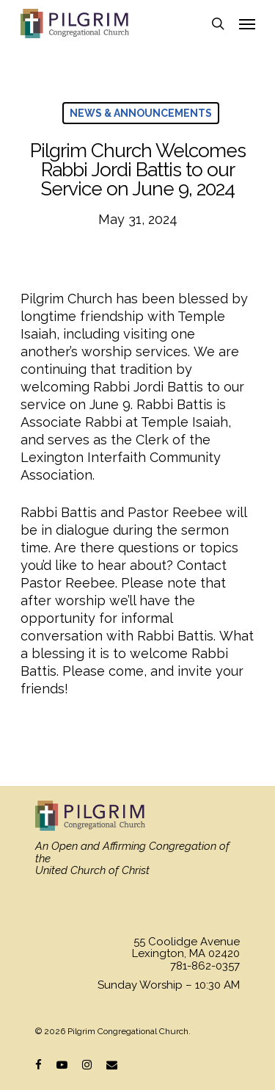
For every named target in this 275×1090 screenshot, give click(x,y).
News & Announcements (141, 113)
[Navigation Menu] (247, 23)
